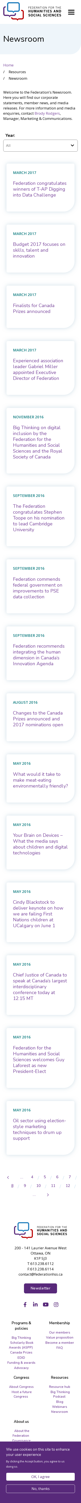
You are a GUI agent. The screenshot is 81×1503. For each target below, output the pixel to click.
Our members (59, 1332)
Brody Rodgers (47, 113)
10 (40, 1185)
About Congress (21, 1387)
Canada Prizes (21, 1352)
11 (55, 1185)
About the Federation (21, 1433)
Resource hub (59, 1387)
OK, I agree (40, 1476)
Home (8, 65)
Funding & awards (21, 1363)
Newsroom (59, 1412)
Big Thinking (21, 1338)
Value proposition (59, 1337)
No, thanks (41, 1488)
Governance (21, 1440)
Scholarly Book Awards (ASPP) (21, 1345)
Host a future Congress (22, 1394)
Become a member (59, 1343)
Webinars (59, 1407)
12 (70, 1185)
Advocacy (21, 1368)
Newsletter (40, 1288)
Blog (59, 1402)
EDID (21, 1358)
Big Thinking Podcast (60, 1394)
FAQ (59, 1348)
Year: (10, 135)
